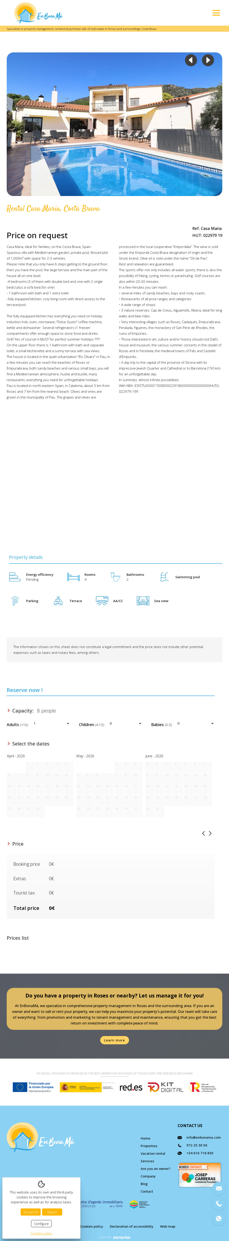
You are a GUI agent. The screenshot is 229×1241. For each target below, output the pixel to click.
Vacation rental (153, 1153)
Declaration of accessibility (131, 1226)
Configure (41, 1223)
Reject (52, 1212)
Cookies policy (91, 1226)
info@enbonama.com (204, 1137)
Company (148, 1176)
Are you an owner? (155, 1168)
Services (147, 1161)
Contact (147, 1191)
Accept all (30, 1212)
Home (145, 1138)
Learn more (114, 1040)
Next (208, 60)
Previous (191, 60)
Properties (149, 1146)
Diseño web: (114, 1237)
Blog (144, 1183)
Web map (167, 1226)
